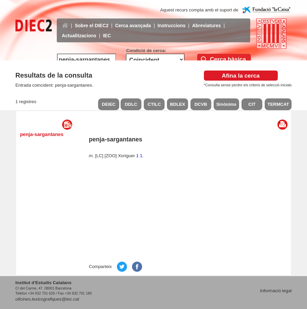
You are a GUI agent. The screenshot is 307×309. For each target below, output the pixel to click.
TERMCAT (278, 104)
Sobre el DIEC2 (91, 20)
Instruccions (171, 20)
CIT (251, 104)
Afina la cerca (241, 75)
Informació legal (276, 290)
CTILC (154, 104)
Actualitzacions (79, 30)
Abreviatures (206, 20)
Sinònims (226, 104)
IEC (107, 30)
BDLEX (177, 104)
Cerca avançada (133, 20)
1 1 (139, 155)
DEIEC (109, 104)
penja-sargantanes (41, 134)
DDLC (131, 104)
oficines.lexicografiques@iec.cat (47, 299)
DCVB (200, 104)
